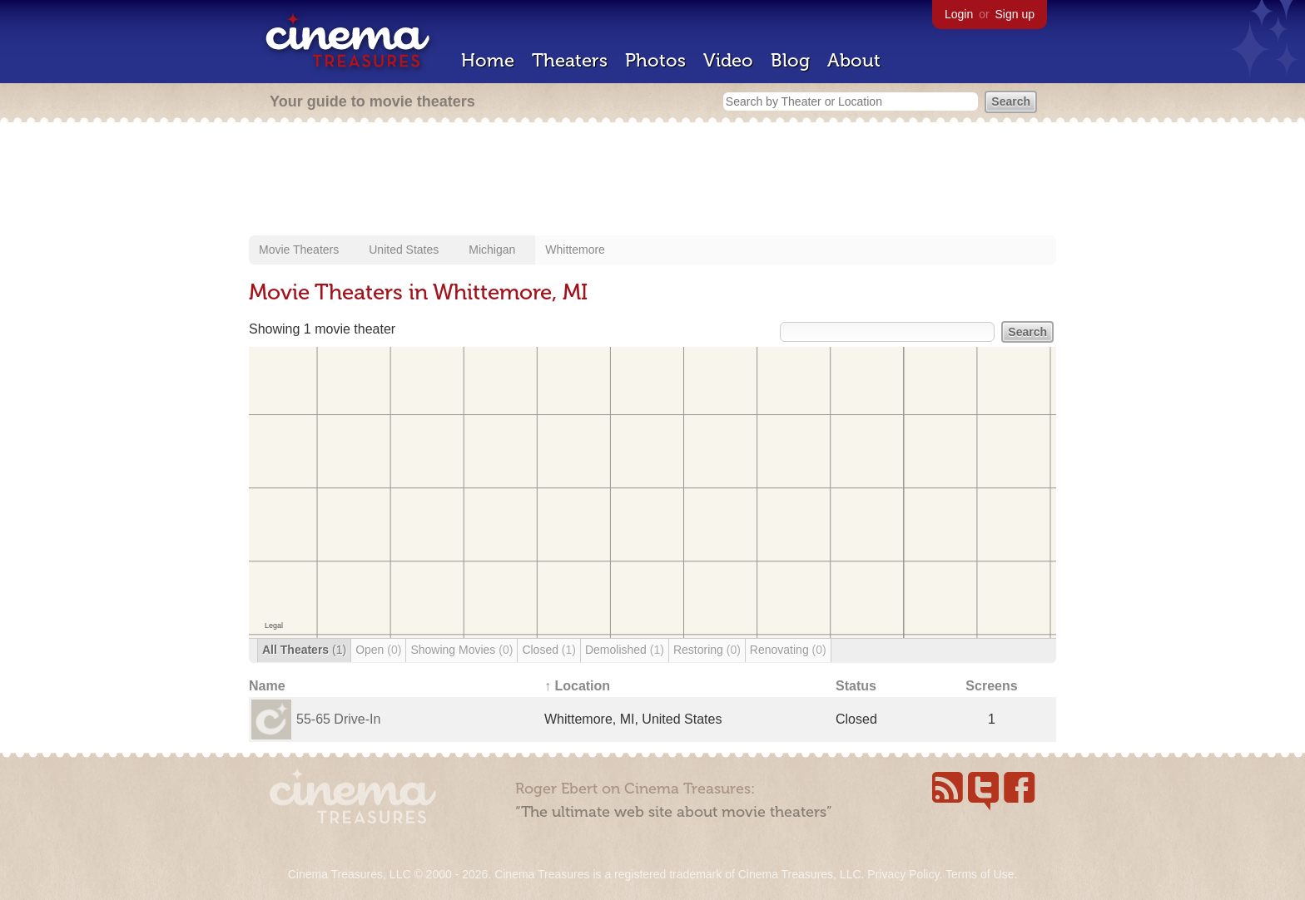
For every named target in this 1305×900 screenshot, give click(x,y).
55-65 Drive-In (338, 719)
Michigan (492, 249)
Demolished (624, 649)
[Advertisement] (652, 180)
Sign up (1015, 14)
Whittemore (575, 249)
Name (267, 686)
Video (728, 60)
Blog (790, 60)
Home (487, 60)
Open (378, 649)
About (854, 60)
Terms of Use (979, 874)
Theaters (570, 60)
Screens (991, 686)
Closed (549, 649)
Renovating (788, 649)
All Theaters (304, 649)
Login (959, 14)
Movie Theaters (299, 249)
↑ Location (577, 686)
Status (856, 686)
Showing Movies (461, 649)
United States (404, 249)
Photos (655, 60)
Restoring (707, 649)
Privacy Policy (903, 874)
